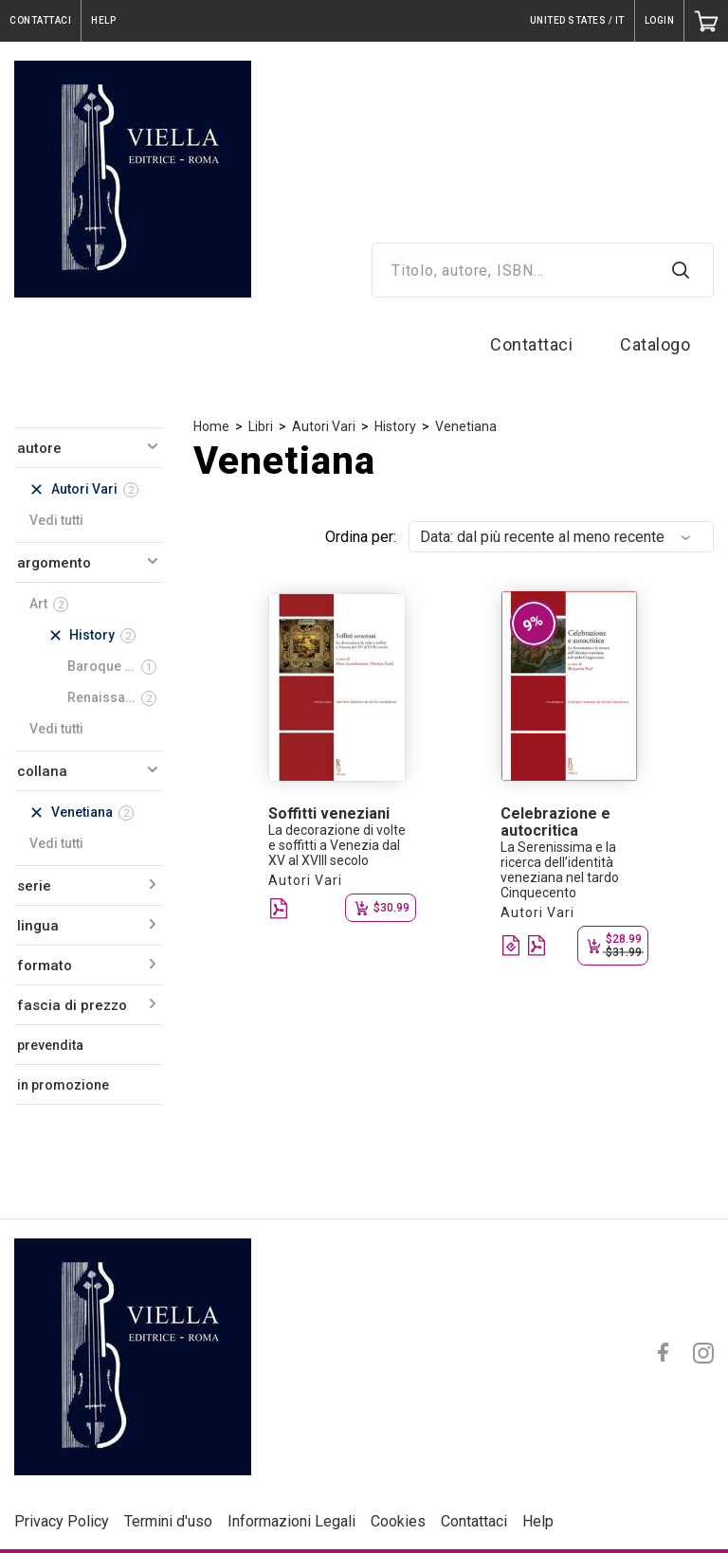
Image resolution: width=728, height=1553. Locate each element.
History (395, 426)
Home (211, 426)
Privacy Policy (61, 1521)
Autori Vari (323, 426)
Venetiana (466, 426)
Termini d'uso (168, 1521)
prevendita (50, 1045)
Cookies (398, 1521)
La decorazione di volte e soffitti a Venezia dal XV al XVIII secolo (337, 845)
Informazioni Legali (291, 1521)
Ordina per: (360, 537)
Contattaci (531, 344)
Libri (260, 426)
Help (538, 1521)
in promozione (63, 1085)
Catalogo (655, 344)
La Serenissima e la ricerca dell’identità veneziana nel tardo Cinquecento (559, 870)
